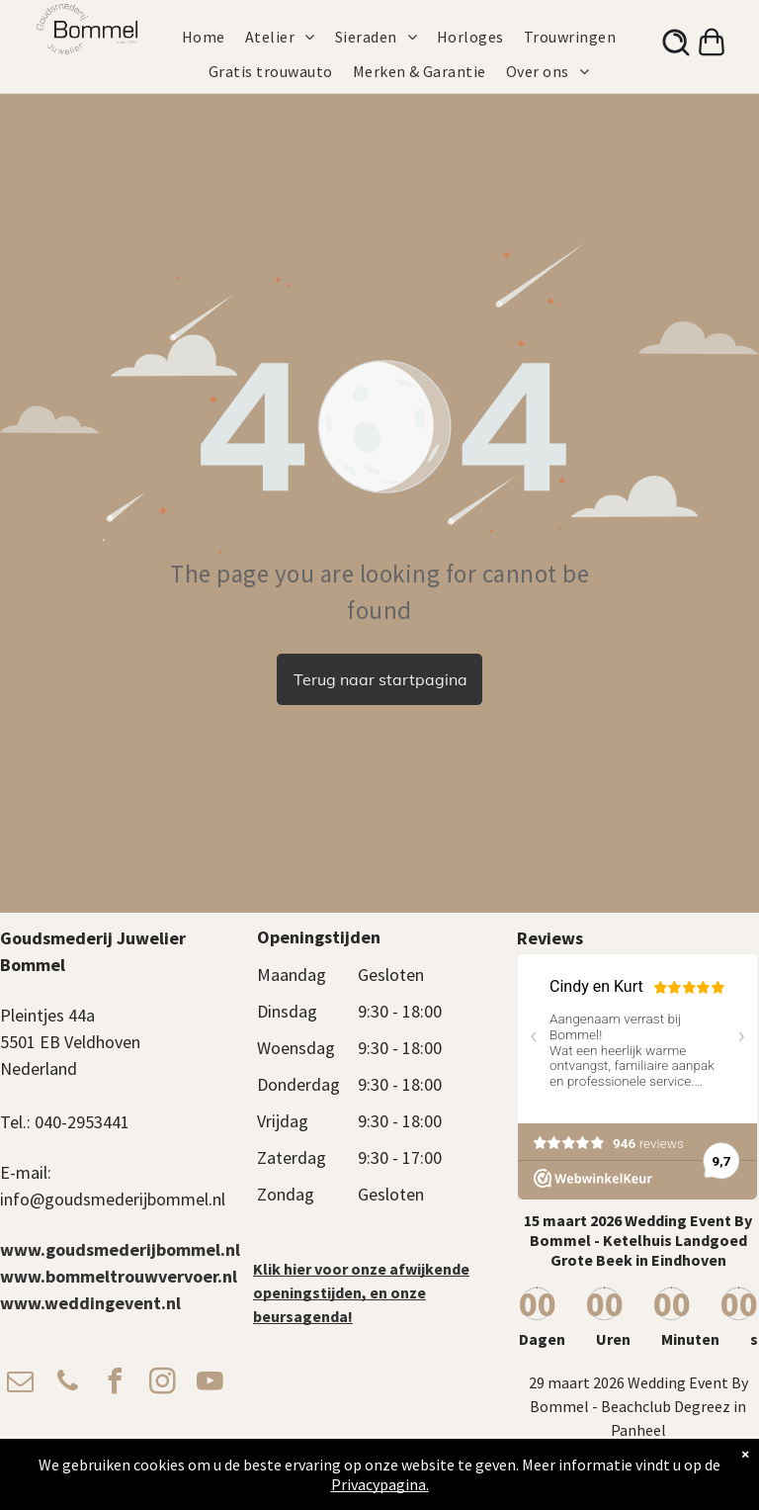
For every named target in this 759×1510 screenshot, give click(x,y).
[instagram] (162, 1384)
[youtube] (209, 1384)
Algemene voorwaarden (403, 1476)
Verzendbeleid (584, 1476)
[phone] (67, 1384)
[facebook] (114, 1384)
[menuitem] (213, 36)
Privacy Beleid (506, 1476)
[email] (20, 1384)
